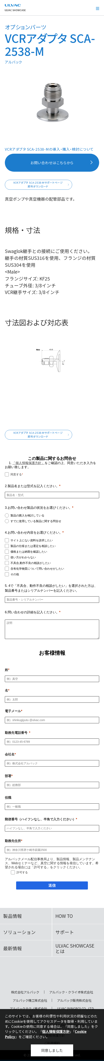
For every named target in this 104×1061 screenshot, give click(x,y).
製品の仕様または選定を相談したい (33, 546)
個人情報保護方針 (56, 1031)
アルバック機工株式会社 (30, 1000)
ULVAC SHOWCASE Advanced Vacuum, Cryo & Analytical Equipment (52, 975)
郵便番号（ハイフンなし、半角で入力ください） (40, 819)
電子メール (13, 711)
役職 (8, 797)
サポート (64, 932)
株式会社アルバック (25, 992)
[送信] (52, 885)
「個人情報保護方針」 (28, 463)
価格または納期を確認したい (28, 551)
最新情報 (12, 948)
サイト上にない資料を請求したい (31, 540)
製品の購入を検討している (27, 515)
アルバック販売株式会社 (74, 1000)
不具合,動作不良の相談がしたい (30, 563)
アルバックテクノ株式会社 (28, 1008)
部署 (8, 776)
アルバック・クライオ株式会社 (71, 992)
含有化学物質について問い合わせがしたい (37, 568)
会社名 (10, 754)
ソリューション (19, 932)
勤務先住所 (13, 841)
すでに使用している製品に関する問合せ (35, 521)
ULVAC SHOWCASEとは (74, 948)
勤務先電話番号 (16, 732)
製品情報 (12, 916)
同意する (16, 474)
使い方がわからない (23, 557)
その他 (14, 574)
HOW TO (64, 916)
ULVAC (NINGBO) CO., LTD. (75, 1008)
